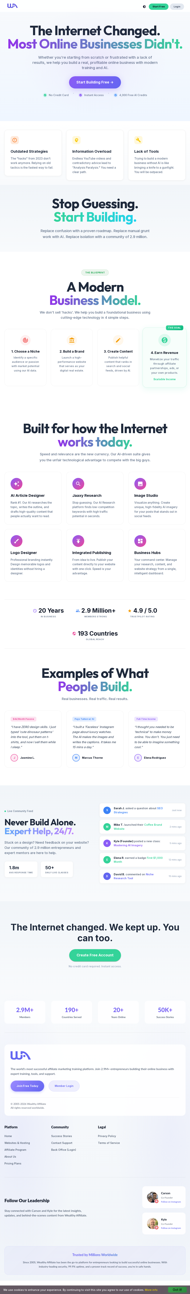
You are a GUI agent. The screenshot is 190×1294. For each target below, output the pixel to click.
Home (8, 1136)
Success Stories (61, 1136)
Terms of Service (109, 1142)
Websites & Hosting (17, 1142)
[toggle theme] (144, 7)
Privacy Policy (107, 1136)
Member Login (64, 1086)
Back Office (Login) (63, 1149)
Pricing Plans (12, 1163)
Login (177, 7)
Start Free (158, 7)
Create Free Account (95, 955)
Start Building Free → (95, 82)
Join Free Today (27, 1086)
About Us (10, 1156)
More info (151, 1289)
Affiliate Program (15, 1149)
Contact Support (61, 1142)
